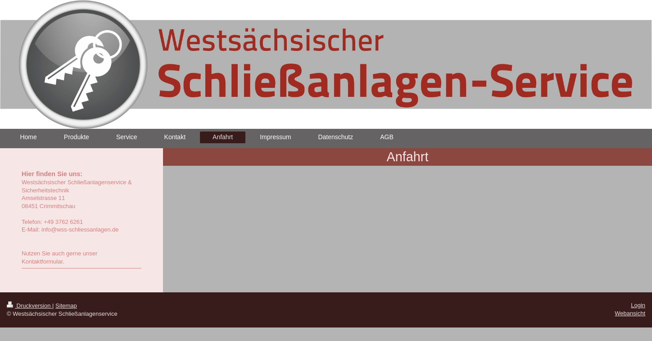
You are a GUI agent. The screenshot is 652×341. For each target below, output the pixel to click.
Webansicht (630, 313)
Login (638, 305)
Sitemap (66, 305)
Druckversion (29, 305)
